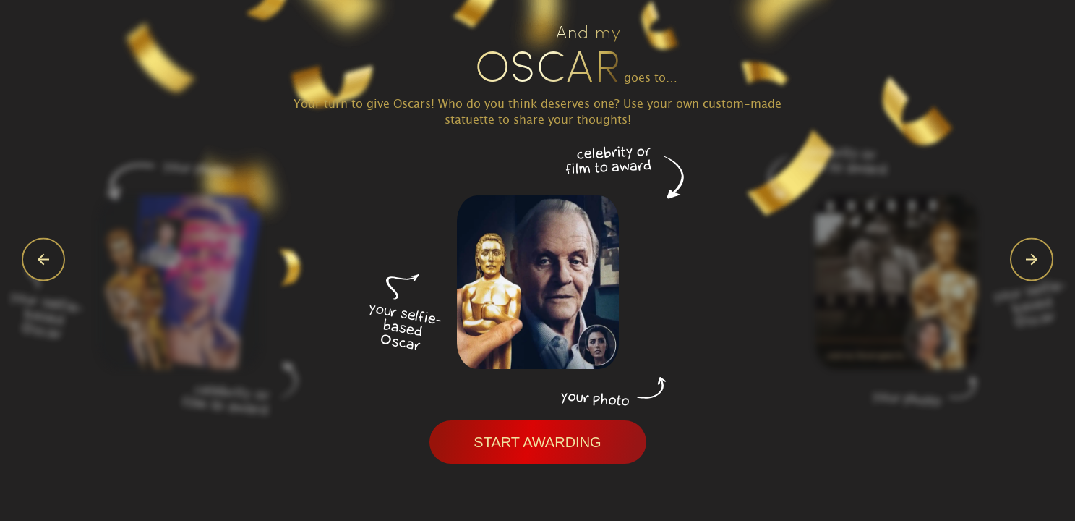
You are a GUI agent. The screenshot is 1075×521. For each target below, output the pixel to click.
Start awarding (537, 442)
